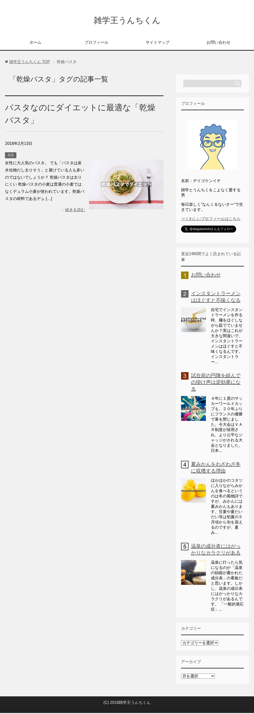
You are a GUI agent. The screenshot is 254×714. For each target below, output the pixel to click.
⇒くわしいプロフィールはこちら (211, 220)
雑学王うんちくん (127, 21)
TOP (29, 63)
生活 (11, 156)
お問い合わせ (218, 43)
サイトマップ (157, 43)
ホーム (35, 43)
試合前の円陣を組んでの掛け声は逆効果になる (216, 383)
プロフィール (96, 43)
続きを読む (75, 211)
